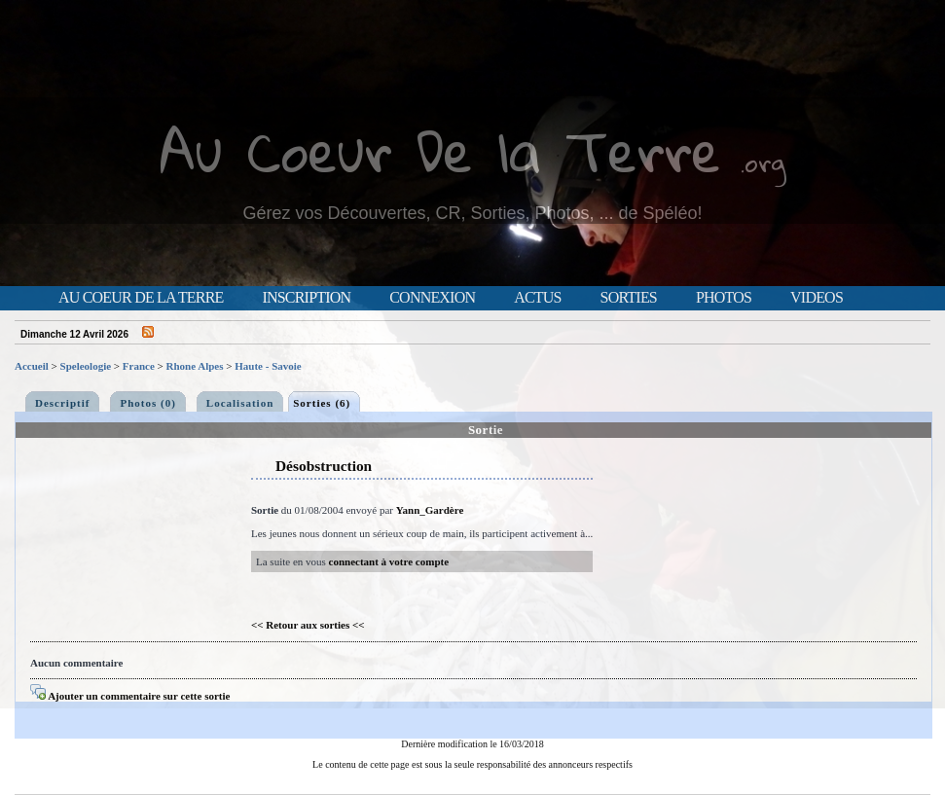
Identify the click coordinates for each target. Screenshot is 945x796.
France (139, 366)
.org (763, 162)
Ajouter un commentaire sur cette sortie (130, 696)
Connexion (432, 298)
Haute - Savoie (268, 366)
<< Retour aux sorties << (308, 625)
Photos (723, 298)
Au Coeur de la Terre (140, 298)
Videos (816, 298)
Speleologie (86, 366)
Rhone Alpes (195, 366)
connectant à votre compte (389, 561)
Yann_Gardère (429, 510)
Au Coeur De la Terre (440, 150)
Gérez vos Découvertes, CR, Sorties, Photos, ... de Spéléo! (472, 213)
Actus (537, 298)
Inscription (306, 298)
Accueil (32, 366)
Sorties (628, 298)
